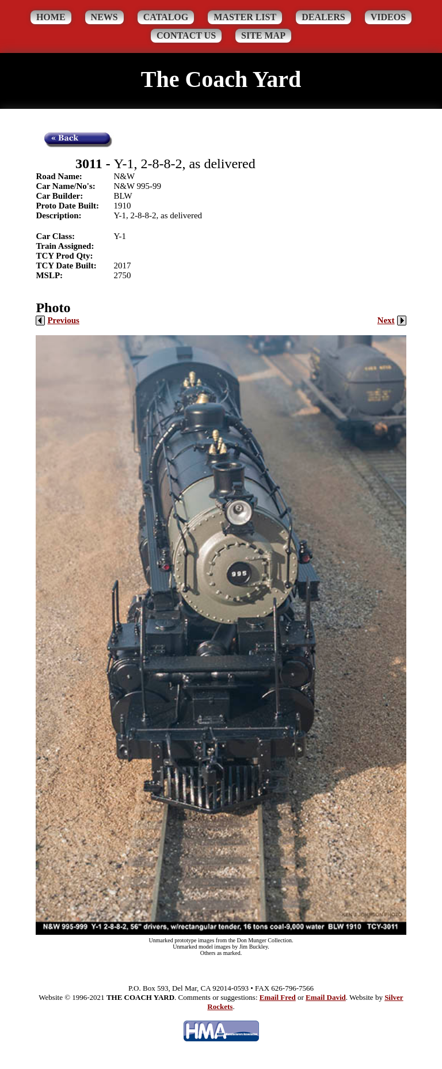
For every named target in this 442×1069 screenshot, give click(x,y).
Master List (245, 17)
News (104, 17)
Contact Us (186, 35)
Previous (57, 320)
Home (51, 17)
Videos (388, 17)
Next (392, 320)
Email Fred (278, 997)
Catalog (166, 17)
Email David (326, 997)
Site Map (263, 35)
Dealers (323, 17)
